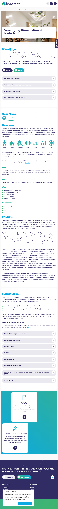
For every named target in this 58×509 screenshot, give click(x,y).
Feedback (57, 43)
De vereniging (33, 484)
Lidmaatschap (25, 477)
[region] (18, 498)
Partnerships (9, 477)
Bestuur (8, 70)
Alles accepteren (25, 503)
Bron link (27, 163)
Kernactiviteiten (6, 484)
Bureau (20, 70)
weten (29, 327)
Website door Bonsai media (40, 504)
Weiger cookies (11, 503)
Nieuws (32, 487)
